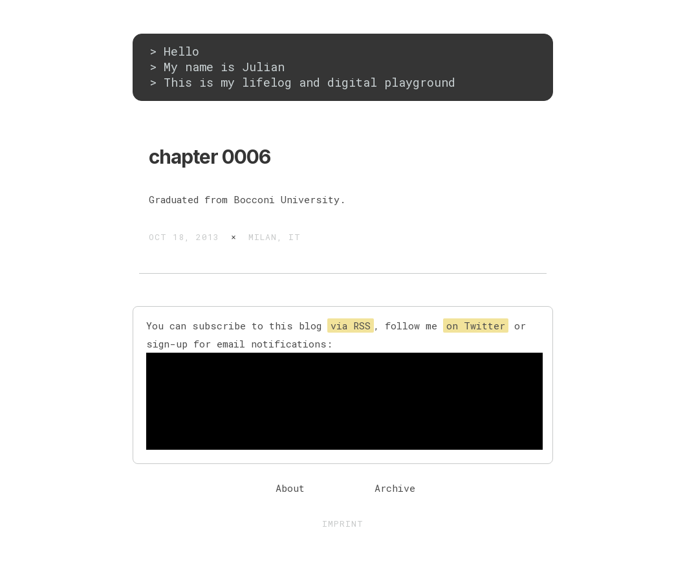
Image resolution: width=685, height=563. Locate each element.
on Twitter (475, 325)
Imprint (343, 523)
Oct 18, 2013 (184, 237)
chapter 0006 (209, 156)
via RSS (351, 325)
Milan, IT (274, 237)
